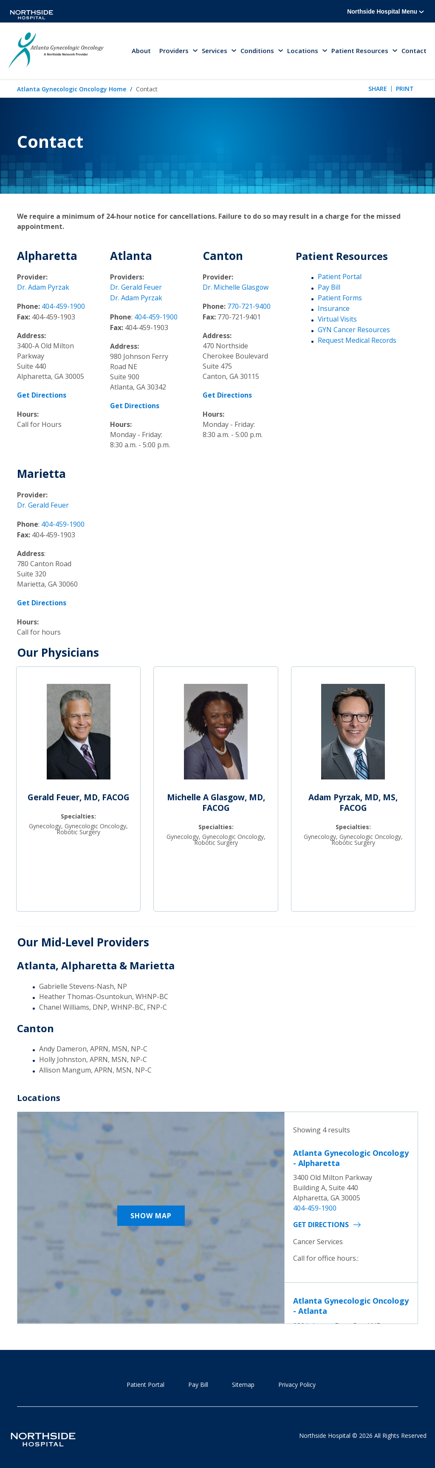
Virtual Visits (338, 319)
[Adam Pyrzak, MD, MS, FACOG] (353, 733)
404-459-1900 (63, 306)
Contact (414, 51)
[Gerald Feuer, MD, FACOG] (78, 733)
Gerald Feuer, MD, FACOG (79, 795)
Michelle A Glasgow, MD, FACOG (216, 800)
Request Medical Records (357, 340)
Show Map (151, 1213)
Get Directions (321, 1222)
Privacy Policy (297, 1382)
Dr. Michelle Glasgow (236, 287)
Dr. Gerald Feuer (136, 287)
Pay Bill (329, 288)
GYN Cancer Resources (354, 329)
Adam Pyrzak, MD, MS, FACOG (353, 800)
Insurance (334, 308)
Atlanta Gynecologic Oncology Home (71, 89)
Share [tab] (377, 89)
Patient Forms (340, 298)
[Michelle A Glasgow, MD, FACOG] (216, 733)
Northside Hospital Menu (385, 11)
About (141, 51)
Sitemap (243, 1382)
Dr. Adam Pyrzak (43, 287)
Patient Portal (340, 277)
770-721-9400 (249, 306)
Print (405, 89)
